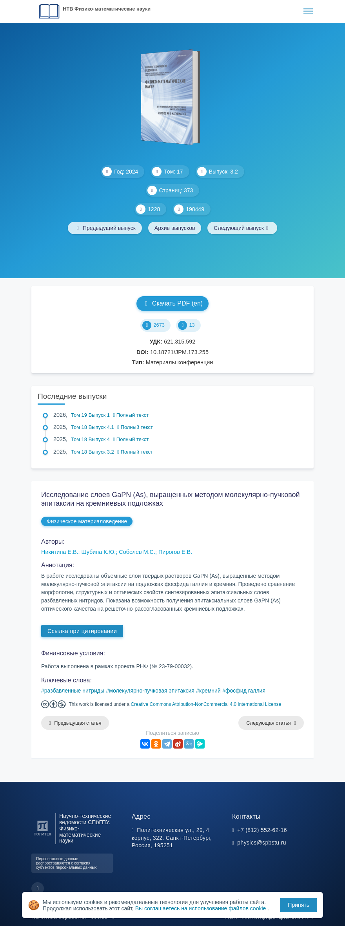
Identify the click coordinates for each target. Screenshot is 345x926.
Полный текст (131, 415)
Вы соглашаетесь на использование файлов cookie (201, 908)
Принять (298, 905)
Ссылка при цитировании (82, 631)
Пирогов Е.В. (175, 552)
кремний (210, 690)
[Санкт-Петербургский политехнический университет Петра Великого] (42, 835)
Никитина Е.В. (59, 552)
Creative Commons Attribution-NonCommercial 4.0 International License (206, 704)
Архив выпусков (174, 228)
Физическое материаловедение (87, 521)
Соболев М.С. (137, 552)
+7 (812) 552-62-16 (262, 830)
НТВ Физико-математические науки (107, 9)
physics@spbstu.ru (261, 842)
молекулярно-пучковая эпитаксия (151, 690)
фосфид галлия (245, 690)
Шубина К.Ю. (99, 552)
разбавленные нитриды (74, 690)
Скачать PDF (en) (172, 303)
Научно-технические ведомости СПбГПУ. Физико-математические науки (85, 828)
